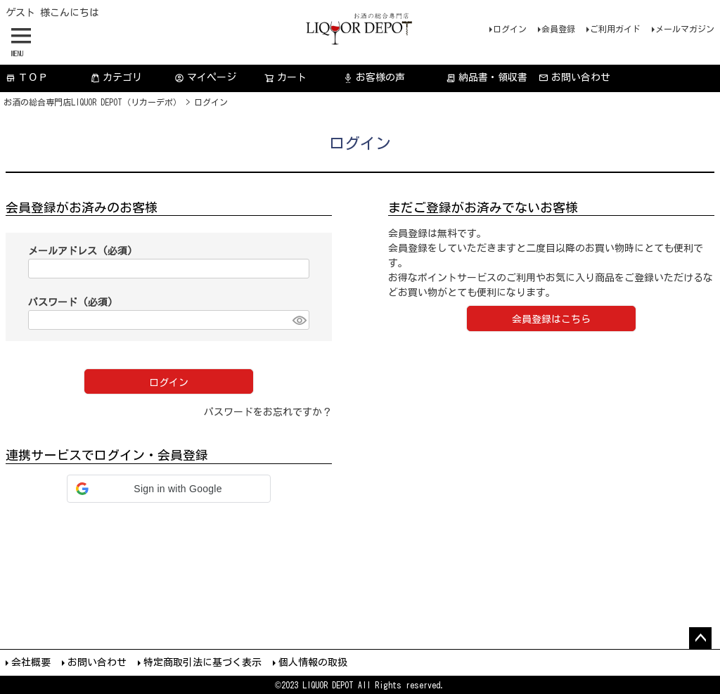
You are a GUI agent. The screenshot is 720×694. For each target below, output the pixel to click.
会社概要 (31, 662)
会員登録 (558, 29)
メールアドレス (80, 251)
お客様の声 (374, 77)
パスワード (70, 302)
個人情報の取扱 (312, 662)
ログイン (510, 29)
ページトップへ (700, 638)
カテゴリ (116, 77)
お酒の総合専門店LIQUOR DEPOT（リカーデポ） (92, 102)
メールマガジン (684, 29)
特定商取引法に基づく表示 (202, 662)
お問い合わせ (574, 77)
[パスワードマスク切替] (299, 320)
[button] (169, 489)
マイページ (205, 77)
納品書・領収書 (486, 77)
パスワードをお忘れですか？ (268, 412)
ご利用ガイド (615, 29)
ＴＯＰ (27, 77)
